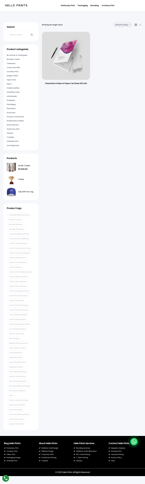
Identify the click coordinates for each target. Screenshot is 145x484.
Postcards (11, 113)
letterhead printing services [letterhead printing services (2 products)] (18, 343)
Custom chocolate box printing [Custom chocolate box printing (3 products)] (20, 248)
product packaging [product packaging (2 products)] (15, 410)
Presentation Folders (15, 121)
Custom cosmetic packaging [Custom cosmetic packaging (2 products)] (19, 253)
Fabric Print (11, 80)
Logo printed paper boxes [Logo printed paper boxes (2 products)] (17, 362)
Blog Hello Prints (12, 443)
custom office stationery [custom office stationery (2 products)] (17, 286)
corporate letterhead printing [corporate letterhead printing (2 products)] (19, 234)
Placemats (11, 108)
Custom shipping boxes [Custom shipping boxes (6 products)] (17, 319)
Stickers (10, 133)
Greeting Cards (13, 92)
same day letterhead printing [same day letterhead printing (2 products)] (19, 414)
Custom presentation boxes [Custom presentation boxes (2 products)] (18, 296)
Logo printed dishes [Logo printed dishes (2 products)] (15, 357)
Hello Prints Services (84, 443)
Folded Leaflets (13, 88)
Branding (95, 5)
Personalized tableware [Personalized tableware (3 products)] (17, 391)
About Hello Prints (48, 443)
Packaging (83, 5)
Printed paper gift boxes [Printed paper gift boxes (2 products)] (17, 405)
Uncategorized (13, 145)
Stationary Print (68, 5)
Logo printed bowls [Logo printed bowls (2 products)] (15, 353)
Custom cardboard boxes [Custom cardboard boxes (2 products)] (18, 243)
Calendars (11, 63)
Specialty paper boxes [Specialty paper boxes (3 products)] (16, 424)
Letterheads (12, 96)
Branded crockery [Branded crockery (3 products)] (15, 220)
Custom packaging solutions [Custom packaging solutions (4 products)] (19, 291)
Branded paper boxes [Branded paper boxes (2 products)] (16, 229)
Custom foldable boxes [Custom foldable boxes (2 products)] (17, 258)
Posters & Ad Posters (15, 117)
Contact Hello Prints (119, 443)
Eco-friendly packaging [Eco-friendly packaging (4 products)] (17, 329)
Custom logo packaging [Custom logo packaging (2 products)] (17, 281)
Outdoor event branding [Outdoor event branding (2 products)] (17, 376)
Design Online (12, 76)
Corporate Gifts (13, 67)
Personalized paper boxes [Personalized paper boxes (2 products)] (17, 381)
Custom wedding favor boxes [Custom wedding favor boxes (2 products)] (19, 324)
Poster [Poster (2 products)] (11, 395)
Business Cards (13, 59)
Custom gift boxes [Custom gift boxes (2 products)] (15, 267)
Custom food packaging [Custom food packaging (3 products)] (17, 262)
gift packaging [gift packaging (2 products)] (14, 338)
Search (32, 35)
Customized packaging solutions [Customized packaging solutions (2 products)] (20, 272)
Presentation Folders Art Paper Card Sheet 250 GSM (66, 83)
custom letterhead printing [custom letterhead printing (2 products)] (18, 277)
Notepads (11, 100)
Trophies (10, 137)
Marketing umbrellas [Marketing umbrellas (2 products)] (16, 367)
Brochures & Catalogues (17, 55)
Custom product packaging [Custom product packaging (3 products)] (18, 305)
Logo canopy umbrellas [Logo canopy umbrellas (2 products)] (17, 348)
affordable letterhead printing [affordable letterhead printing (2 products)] (19, 215)
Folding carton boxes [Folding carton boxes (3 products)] (16, 334)
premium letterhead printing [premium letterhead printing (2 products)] (18, 400)
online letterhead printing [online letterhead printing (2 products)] (17, 372)
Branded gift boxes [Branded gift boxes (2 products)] (15, 224)
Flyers (9, 84)
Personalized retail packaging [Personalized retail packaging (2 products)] (19, 386)
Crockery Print (108, 5)
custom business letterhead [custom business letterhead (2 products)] (19, 239)
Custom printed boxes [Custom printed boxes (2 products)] (16, 300)
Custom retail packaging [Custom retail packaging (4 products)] (18, 315)
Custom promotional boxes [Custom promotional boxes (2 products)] (18, 310)
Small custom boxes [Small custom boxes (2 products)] (16, 419)
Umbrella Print (12, 141)
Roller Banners (13, 125)
